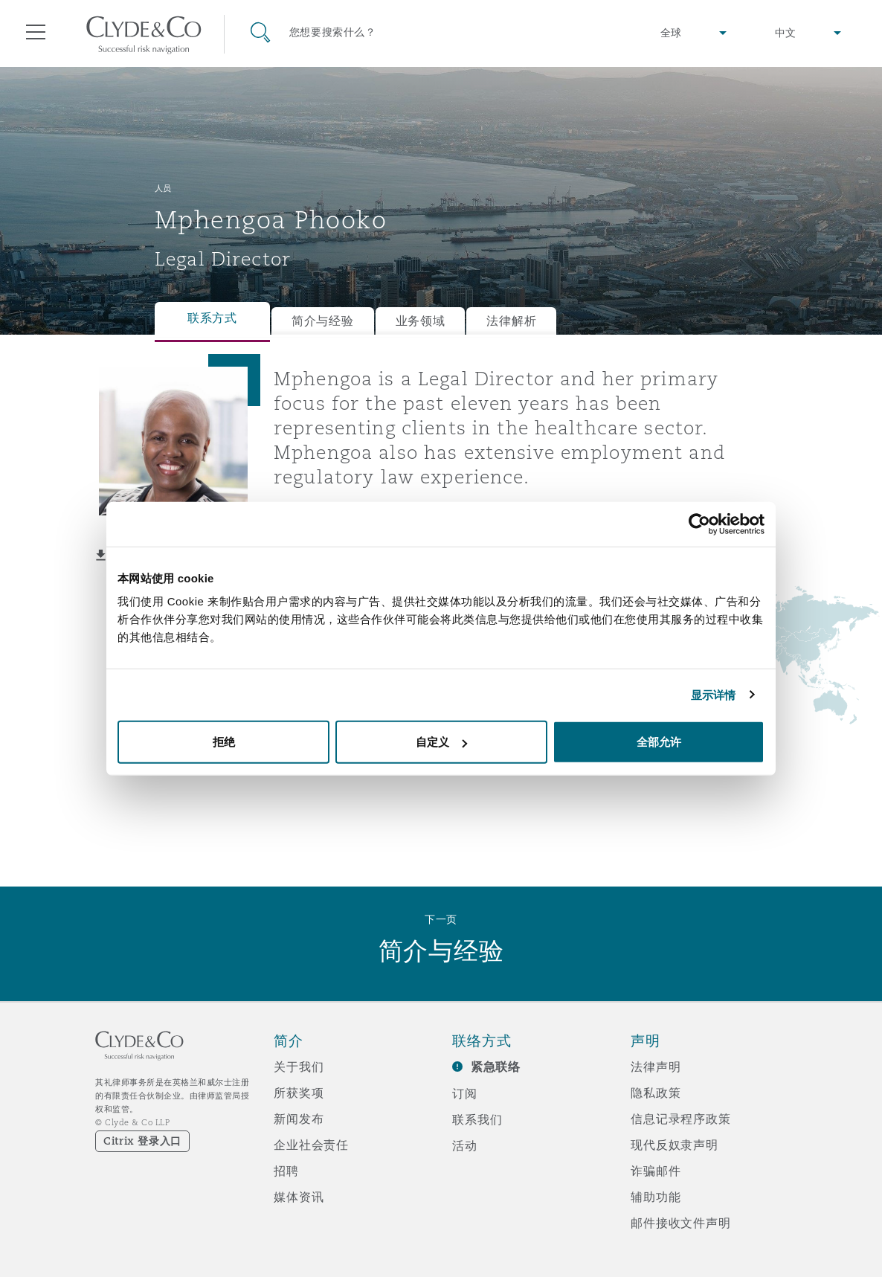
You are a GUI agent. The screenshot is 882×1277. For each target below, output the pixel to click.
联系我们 (477, 1119)
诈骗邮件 (655, 1170)
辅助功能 (655, 1196)
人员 (163, 188)
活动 (464, 1145)
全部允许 (659, 742)
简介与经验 (323, 321)
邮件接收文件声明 (681, 1222)
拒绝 (224, 742)
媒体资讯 (298, 1196)
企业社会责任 (311, 1144)
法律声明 (655, 1066)
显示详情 (713, 694)
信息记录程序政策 (681, 1118)
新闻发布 (298, 1118)
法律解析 (511, 321)
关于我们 (298, 1066)
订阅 (464, 1093)
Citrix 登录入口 (142, 1141)
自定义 (441, 742)
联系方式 (212, 318)
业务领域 (420, 321)
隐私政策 (655, 1092)
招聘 (286, 1170)
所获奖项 (298, 1092)
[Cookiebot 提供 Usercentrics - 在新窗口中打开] (699, 523)
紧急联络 (496, 1067)
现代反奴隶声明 (674, 1144)
